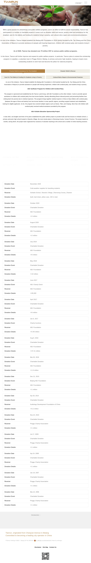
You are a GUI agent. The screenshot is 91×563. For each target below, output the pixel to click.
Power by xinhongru (20, 540)
